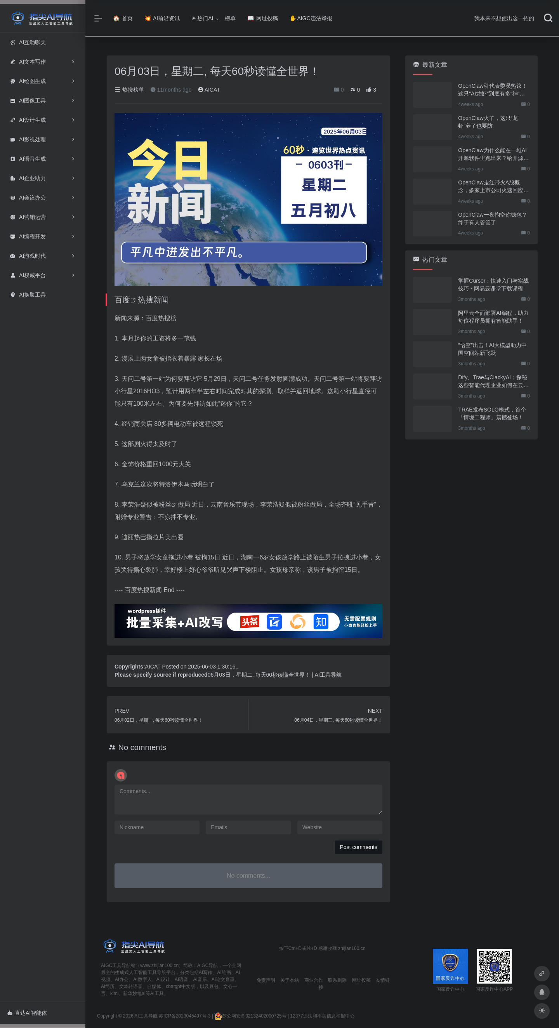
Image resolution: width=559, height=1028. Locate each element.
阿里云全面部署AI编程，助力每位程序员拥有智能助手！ (493, 317)
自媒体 (154, 986)
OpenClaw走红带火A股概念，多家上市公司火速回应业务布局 (493, 186)
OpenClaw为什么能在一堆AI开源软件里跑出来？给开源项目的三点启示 (493, 154)
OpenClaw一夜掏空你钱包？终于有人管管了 (492, 219)
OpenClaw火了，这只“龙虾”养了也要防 (488, 122)
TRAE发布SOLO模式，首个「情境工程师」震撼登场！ (492, 413)
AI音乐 (200, 979)
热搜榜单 (129, 90)
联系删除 (337, 980)
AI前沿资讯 (162, 18)
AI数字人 (142, 979)
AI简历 (108, 986)
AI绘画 (224, 972)
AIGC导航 (207, 965)
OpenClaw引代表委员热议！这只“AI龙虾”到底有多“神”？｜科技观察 (492, 90)
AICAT (209, 90)
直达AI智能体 (27, 1013)
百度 (122, 299)
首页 (123, 18)
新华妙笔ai (134, 993)
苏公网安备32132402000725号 (250, 1016)
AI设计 (163, 979)
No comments (142, 747)
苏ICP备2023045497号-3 (184, 1016)
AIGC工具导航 (116, 965)
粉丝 (165, 504)
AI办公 (121, 979)
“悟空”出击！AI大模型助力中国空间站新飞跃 (492, 349)
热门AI (202, 18)
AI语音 (181, 979)
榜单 (230, 18)
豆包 (214, 986)
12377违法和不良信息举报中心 (322, 1016)
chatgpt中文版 (180, 986)
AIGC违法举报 (311, 18)
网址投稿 (262, 18)
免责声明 (266, 980)
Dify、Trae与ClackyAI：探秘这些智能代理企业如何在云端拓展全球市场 (493, 381)
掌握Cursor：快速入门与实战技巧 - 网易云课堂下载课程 (493, 285)
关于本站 (289, 980)
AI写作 (205, 972)
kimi (114, 993)
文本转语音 (130, 986)
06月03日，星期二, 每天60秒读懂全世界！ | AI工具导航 (275, 675)
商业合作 (313, 980)
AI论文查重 (223, 979)
